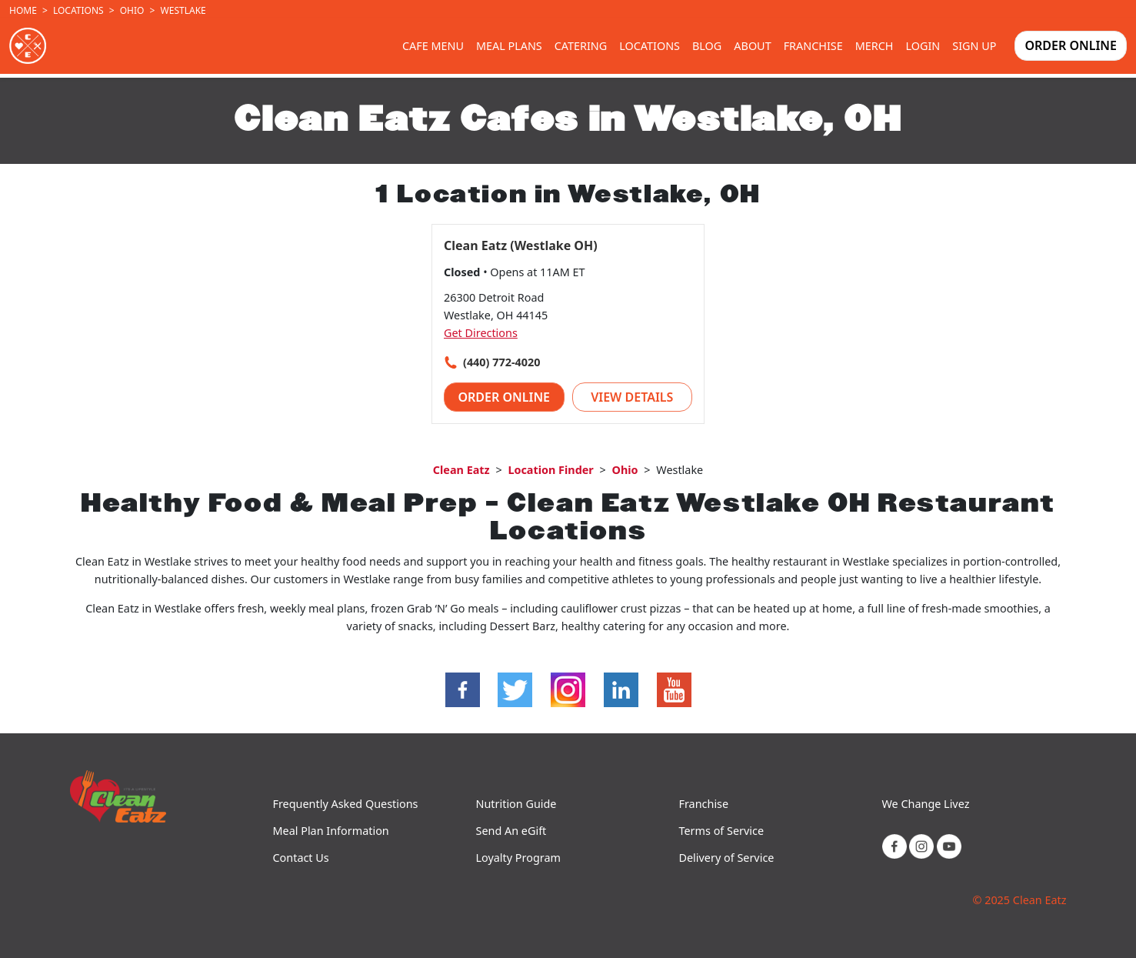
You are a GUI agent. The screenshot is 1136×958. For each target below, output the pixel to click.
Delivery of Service (727, 857)
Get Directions (481, 332)
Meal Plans (509, 45)
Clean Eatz (461, 469)
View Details (632, 397)
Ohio (132, 10)
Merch (874, 45)
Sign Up (974, 45)
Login (923, 45)
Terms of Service (722, 830)
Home (23, 10)
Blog (706, 45)
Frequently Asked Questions (345, 803)
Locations (78, 10)
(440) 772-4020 (501, 362)
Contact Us (301, 857)
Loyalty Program (518, 857)
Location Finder (550, 469)
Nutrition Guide (516, 803)
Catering (581, 45)
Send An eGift (511, 830)
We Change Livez (926, 803)
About (752, 45)
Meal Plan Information (331, 830)
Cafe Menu (433, 45)
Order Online (1070, 45)
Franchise (813, 45)
